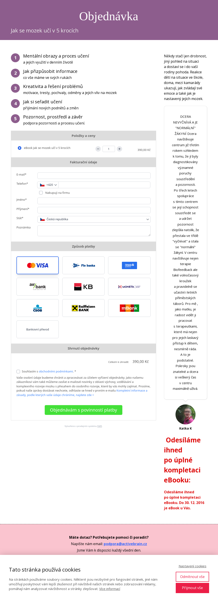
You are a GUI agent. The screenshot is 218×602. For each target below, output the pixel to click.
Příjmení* (22, 209)
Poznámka (23, 227)
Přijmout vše (192, 587)
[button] (37, 265)
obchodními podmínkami (56, 371)
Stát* (19, 218)
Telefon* (22, 184)
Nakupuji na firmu (57, 193)
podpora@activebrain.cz (125, 543)
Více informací (109, 588)
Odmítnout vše (192, 576)
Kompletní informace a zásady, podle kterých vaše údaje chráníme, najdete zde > (81, 392)
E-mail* (21, 174)
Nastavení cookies (192, 566)
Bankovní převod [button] (37, 329)
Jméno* (21, 200)
